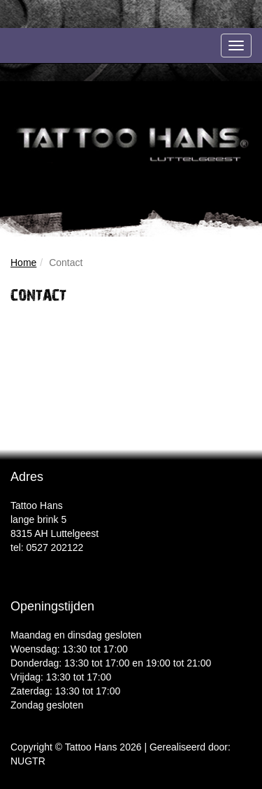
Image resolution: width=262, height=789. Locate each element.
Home (23, 262)
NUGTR (27, 761)
